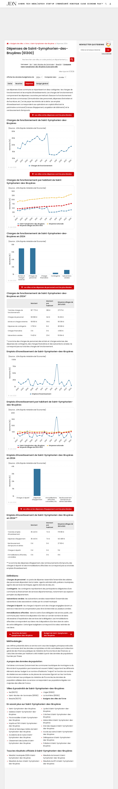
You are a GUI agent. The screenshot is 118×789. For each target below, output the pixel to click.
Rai (31, 64)
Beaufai (58, 64)
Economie (91, 4)
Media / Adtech (38, 4)
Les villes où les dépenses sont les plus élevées (53, 115)
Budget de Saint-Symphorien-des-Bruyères (58, 634)
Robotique (74, 4)
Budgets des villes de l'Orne (54, 698)
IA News (21, 4)
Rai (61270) (13, 692)
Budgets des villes (17, 43)
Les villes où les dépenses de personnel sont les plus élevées (48, 287)
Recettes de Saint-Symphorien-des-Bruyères (21, 634)
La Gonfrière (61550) (51, 695)
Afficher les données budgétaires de (20, 77)
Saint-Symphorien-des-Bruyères (42, 43)
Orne (27, 43)
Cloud (83, 4)
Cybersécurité (62, 4)
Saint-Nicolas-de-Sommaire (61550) (23, 695)
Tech (28, 4)
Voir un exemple (106, 53)
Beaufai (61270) (15, 698)
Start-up (50, 4)
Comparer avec (50, 77)
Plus (100, 4)
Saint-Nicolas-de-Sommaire (44, 64)
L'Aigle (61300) (49, 692)
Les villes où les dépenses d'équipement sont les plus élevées (47, 509)
